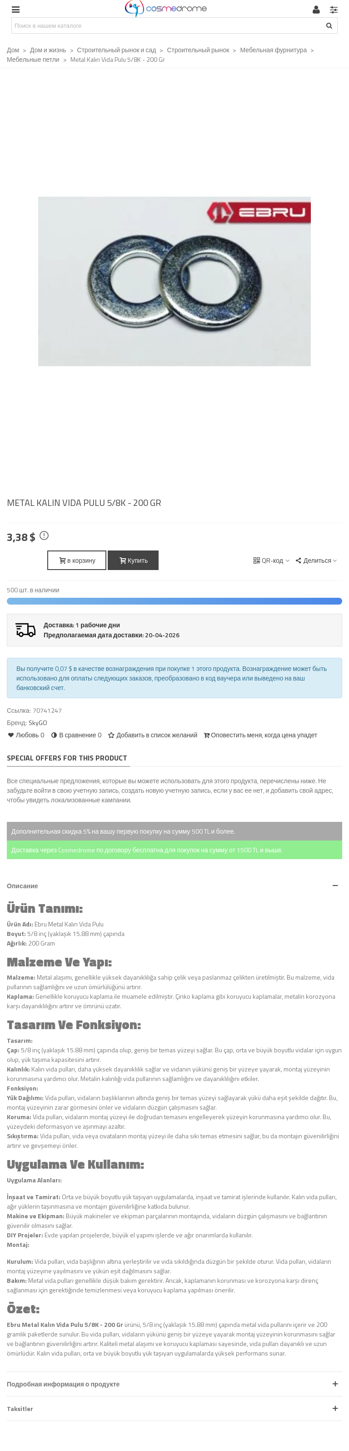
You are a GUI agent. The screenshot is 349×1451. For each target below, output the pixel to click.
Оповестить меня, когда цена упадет (260, 735)
